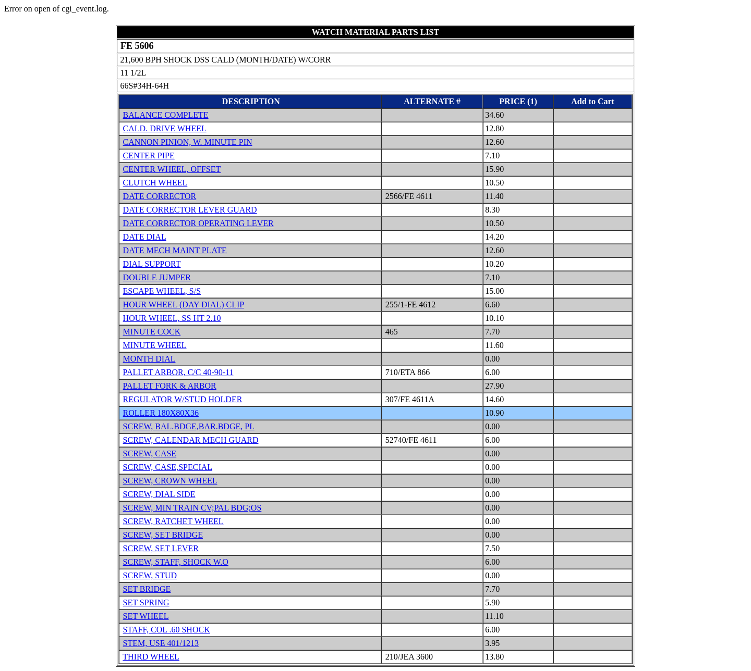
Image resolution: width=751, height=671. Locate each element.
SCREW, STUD (150, 575)
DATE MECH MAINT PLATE (175, 250)
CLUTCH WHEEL (155, 182)
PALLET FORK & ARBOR (169, 385)
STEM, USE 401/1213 (161, 643)
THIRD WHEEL (151, 656)
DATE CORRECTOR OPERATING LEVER (198, 223)
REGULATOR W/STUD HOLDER (183, 399)
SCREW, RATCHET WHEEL (173, 521)
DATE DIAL (144, 236)
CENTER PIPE (149, 155)
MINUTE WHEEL (155, 345)
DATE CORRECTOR (160, 196)
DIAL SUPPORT (152, 263)
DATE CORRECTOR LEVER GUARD (190, 209)
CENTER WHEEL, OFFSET (172, 169)
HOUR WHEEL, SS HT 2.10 (172, 318)
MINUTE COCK (152, 331)
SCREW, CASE (150, 453)
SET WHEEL (146, 616)
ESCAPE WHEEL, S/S (162, 291)
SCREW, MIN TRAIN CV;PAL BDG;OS (192, 507)
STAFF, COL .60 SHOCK (166, 629)
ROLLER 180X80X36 (161, 412)
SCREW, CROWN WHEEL (170, 480)
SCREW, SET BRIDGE (163, 534)
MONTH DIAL (149, 358)
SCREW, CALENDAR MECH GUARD (191, 440)
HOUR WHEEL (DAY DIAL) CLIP (184, 304)
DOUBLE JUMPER (157, 277)
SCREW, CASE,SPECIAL (167, 467)
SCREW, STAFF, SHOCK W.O (175, 561)
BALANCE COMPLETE (166, 114)
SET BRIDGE (147, 589)
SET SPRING (146, 602)
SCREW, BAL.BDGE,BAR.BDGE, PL (189, 426)
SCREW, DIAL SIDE (159, 494)
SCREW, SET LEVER (161, 548)
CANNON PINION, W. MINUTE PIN (187, 142)
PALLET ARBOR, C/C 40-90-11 (178, 372)
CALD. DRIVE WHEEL (165, 128)
